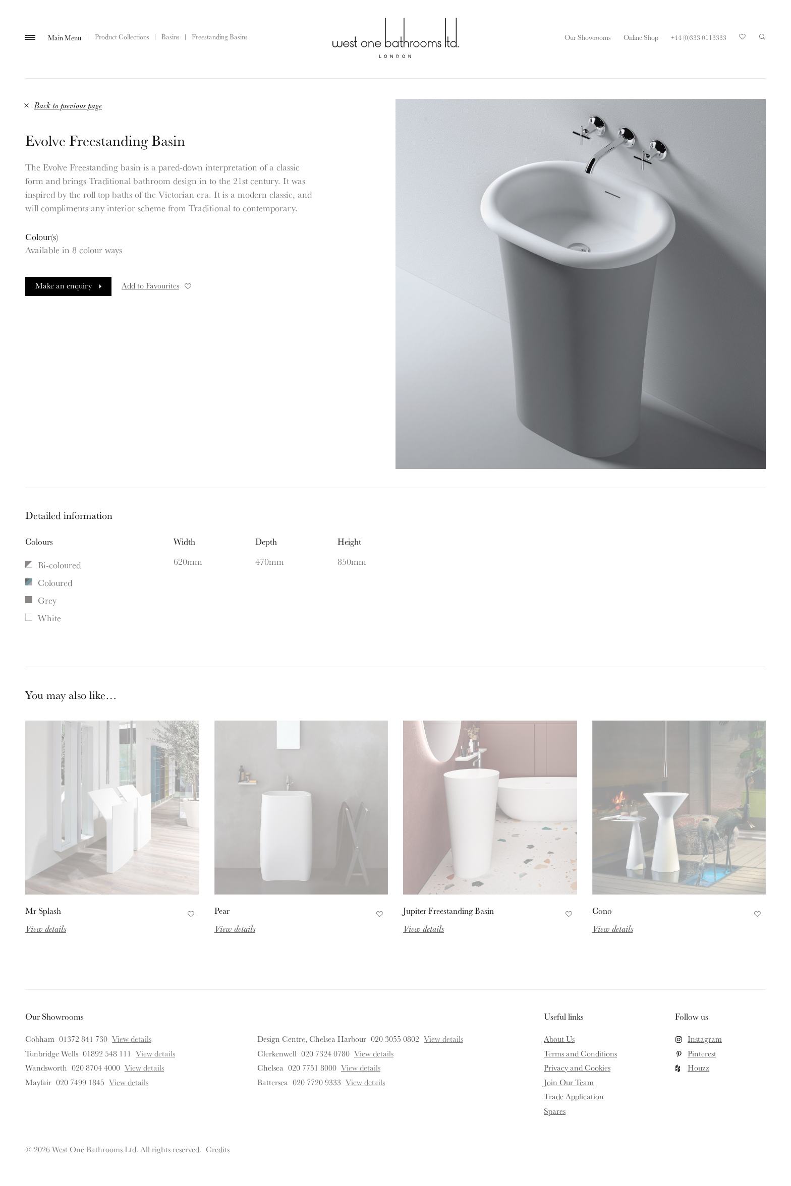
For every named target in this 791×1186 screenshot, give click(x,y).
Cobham (39, 1038)
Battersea (272, 1082)
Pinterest (702, 1053)
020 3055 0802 (395, 1038)
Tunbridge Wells (51, 1053)
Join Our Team (569, 1082)
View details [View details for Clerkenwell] (373, 1053)
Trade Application (574, 1096)
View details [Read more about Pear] (234, 928)
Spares (555, 1110)
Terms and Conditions (580, 1053)
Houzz (698, 1067)
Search (762, 37)
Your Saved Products (742, 39)
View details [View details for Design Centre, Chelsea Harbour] (443, 1038)
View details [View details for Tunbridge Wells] (155, 1053)
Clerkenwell (277, 1053)
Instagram (705, 1038)
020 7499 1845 (80, 1082)
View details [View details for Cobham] (131, 1038)
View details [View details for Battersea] (365, 1082)
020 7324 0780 (325, 1053)
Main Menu (64, 38)
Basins (170, 37)
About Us (559, 1038)
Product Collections (122, 37)
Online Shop (641, 37)
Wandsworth (46, 1067)
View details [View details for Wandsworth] (144, 1067)
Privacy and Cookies (577, 1067)
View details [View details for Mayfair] (128, 1082)
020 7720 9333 (317, 1082)
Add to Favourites (157, 285)
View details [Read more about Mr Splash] (45, 928)
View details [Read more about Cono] (612, 928)
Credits (218, 1149)
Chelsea (270, 1067)
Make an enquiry (63, 285)
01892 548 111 (107, 1053)
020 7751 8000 (312, 1067)
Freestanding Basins (220, 37)
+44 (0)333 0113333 (698, 37)
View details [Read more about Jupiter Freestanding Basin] (423, 928)
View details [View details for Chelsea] (360, 1067)
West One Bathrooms (395, 38)
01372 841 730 (83, 1038)
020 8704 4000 (96, 1067)
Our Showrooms (587, 37)
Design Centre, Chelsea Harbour (311, 1038)
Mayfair (38, 1082)
